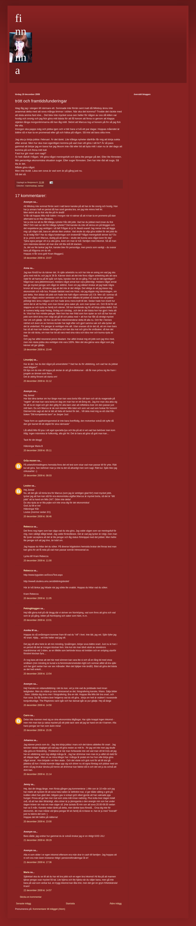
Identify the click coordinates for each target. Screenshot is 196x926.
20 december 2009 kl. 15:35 (38, 730)
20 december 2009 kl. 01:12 (38, 381)
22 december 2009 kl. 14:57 (38, 890)
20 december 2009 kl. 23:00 (38, 821)
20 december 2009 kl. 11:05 (38, 598)
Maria (26, 872)
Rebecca (28, 526)
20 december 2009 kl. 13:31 (38, 620)
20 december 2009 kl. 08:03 (38, 475)
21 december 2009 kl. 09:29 (38, 840)
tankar (41, 186)
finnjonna (20, 44)
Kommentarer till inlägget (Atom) (49, 909)
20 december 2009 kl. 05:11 (38, 450)
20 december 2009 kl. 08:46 (38, 516)
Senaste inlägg (23, 903)
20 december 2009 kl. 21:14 (38, 774)
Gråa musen (30, 460)
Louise (27, 485)
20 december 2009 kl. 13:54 (38, 673)
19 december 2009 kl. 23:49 (38, 349)
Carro (27, 715)
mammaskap (31, 186)
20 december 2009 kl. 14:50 (38, 705)
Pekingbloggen (32, 608)
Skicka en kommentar (30, 897)
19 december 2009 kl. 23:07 (38, 258)
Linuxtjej (28, 359)
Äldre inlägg (116, 903)
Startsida (70, 903)
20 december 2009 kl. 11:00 (38, 560)
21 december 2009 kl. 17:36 (38, 862)
